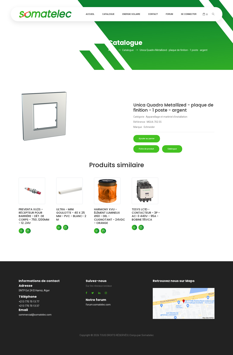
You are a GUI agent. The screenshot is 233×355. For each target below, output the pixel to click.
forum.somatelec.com (98, 304)
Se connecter (188, 14)
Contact (153, 14)
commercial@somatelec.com (35, 314)
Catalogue (108, 14)
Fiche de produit (146, 149)
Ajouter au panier (147, 138)
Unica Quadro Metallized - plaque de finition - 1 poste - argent (173, 50)
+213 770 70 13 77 (29, 301)
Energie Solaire (131, 14)
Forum (169, 14)
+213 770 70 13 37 (29, 305)
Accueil (90, 14)
